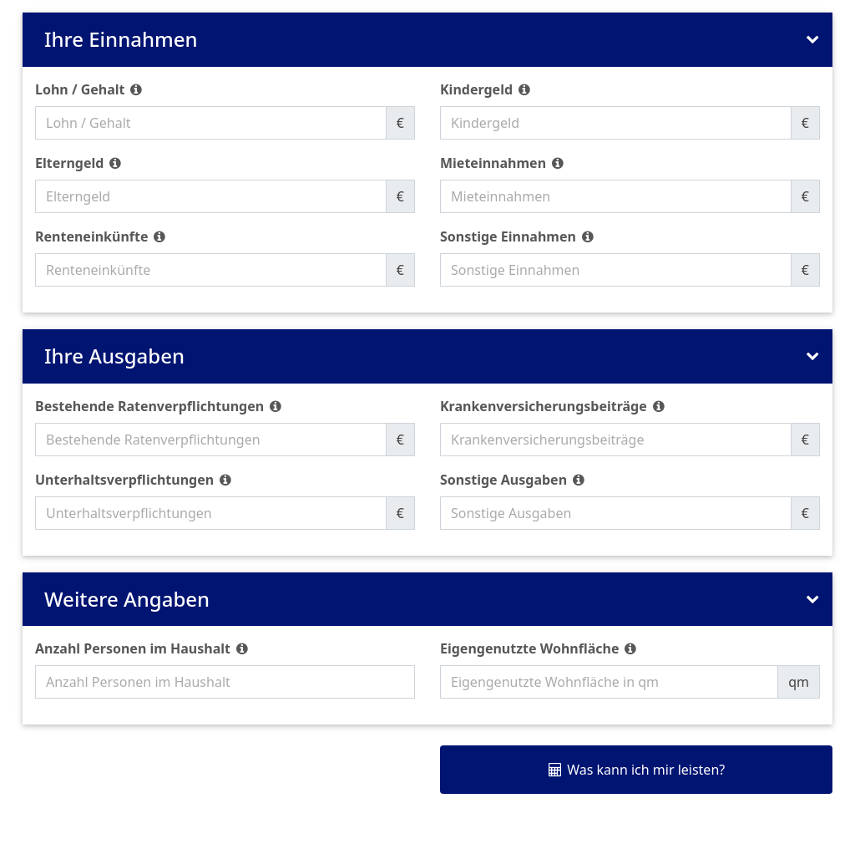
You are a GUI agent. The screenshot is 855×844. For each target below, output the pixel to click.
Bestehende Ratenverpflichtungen (149, 406)
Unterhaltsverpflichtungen (124, 479)
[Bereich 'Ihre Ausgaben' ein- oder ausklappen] (811, 356)
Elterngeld (69, 163)
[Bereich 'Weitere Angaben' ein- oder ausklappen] (811, 600)
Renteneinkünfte (92, 236)
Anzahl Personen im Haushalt (132, 648)
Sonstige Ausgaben (503, 479)
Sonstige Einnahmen (508, 236)
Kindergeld (476, 89)
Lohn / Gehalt (80, 89)
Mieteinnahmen (493, 163)
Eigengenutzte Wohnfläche (530, 648)
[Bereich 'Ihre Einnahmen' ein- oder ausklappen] (811, 40)
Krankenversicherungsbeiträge (543, 406)
